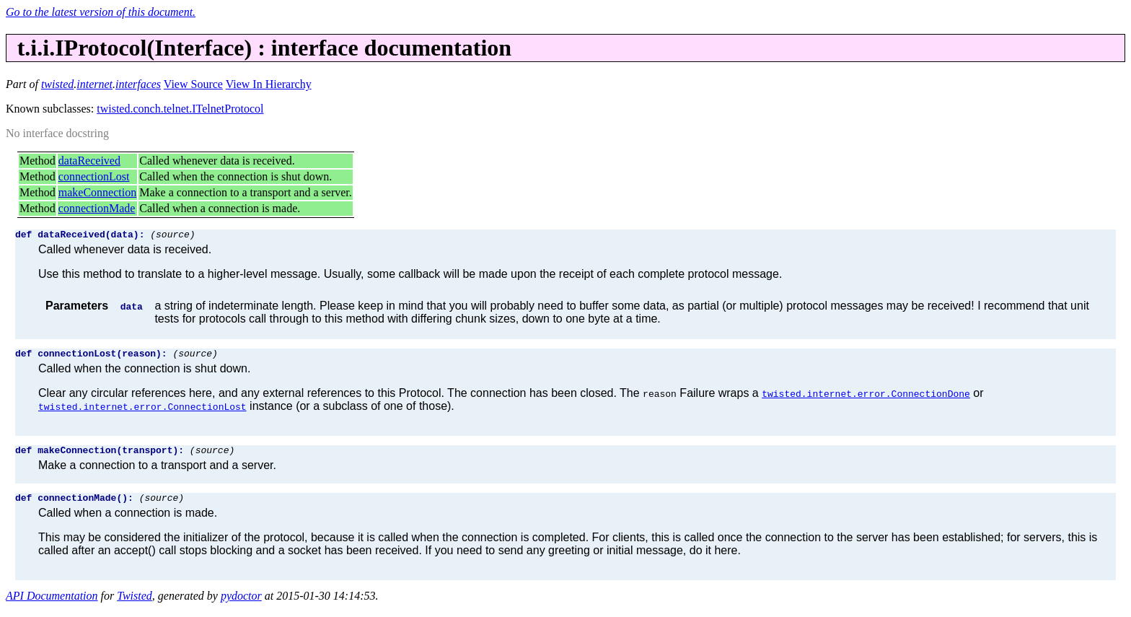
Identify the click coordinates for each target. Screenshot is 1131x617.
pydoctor (241, 604)
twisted (57, 84)
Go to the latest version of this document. (100, 12)
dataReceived (89, 160)
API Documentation (52, 604)
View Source (193, 84)
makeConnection (97, 192)
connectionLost (94, 176)
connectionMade (97, 208)
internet (94, 84)
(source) (172, 235)
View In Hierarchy (269, 84)
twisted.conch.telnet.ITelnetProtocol (180, 108)
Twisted (134, 604)
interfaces (138, 84)
